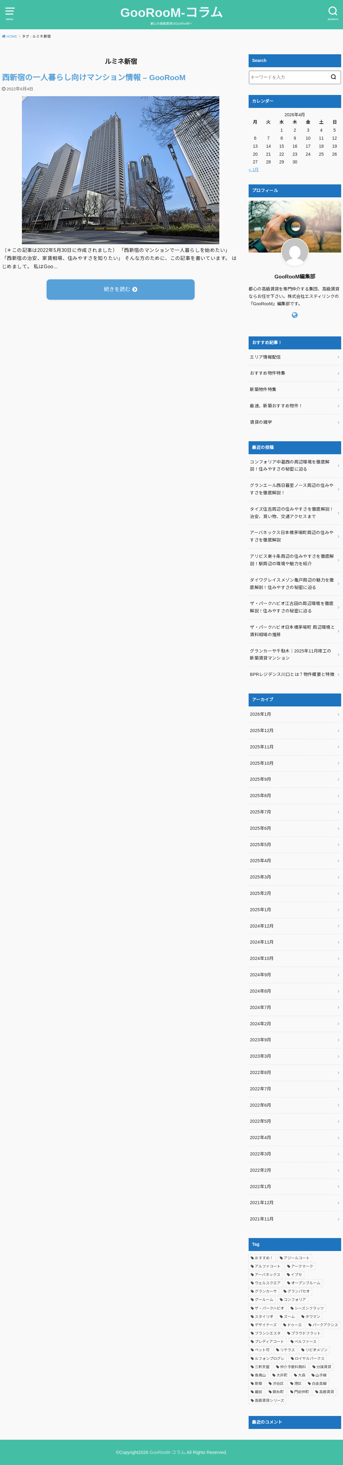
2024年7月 (260, 1007)
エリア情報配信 (265, 357)
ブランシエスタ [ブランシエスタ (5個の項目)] (268, 1333)
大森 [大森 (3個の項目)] (301, 1375)
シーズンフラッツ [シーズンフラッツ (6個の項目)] (309, 1308)
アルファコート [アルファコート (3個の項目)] (268, 1266)
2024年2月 (260, 1023)
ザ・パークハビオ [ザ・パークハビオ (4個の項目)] (269, 1308)
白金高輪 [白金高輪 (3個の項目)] (319, 1383)
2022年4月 (260, 1137)
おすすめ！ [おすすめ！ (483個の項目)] (264, 1258)
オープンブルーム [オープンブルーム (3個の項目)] (305, 1283)
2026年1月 (260, 714)
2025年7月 (260, 811)
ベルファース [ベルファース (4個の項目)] (305, 1341)
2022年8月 (260, 1072)
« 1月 (254, 169)
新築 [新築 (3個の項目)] (258, 1383)
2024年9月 (260, 974)
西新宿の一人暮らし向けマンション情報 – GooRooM (94, 77)
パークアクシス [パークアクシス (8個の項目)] (325, 1325)
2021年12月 (262, 1202)
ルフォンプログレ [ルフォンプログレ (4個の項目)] (269, 1358)
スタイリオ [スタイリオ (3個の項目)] (264, 1317)
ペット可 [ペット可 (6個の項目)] (262, 1350)
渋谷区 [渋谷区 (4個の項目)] (278, 1383)
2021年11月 (262, 1218)
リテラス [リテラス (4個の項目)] (287, 1350)
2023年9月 (260, 1039)
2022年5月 (260, 1121)
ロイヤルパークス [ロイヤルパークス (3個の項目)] (309, 1358)
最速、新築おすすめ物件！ (276, 405)
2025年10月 (262, 763)
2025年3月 (260, 876)
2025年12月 (262, 730)
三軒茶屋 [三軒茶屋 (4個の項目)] (262, 1367)
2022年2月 (260, 1170)
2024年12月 (262, 926)
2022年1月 (260, 1186)
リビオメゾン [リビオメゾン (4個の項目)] (316, 1350)
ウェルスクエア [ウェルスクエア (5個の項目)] (268, 1283)
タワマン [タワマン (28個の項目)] (312, 1317)
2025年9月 (260, 779)
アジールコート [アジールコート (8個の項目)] (297, 1258)
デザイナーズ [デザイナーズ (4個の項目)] (266, 1325)
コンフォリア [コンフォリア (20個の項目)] (295, 1300)
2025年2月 (260, 893)
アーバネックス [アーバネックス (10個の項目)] (267, 1275)
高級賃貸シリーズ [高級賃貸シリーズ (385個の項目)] (269, 1400)
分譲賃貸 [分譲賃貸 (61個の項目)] (323, 1367)
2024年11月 (262, 942)
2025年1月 (260, 909)
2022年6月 (260, 1105)
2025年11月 (262, 746)
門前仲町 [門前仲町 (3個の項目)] (301, 1392)
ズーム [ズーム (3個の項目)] (289, 1317)
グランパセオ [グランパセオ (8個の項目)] (298, 1291)
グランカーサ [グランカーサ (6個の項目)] (266, 1291)
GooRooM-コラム (171, 13)
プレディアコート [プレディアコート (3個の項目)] (269, 1341)
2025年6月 (260, 828)
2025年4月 (260, 860)
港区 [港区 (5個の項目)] (298, 1383)
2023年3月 (260, 1056)
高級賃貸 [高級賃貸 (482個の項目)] (326, 1392)
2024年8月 (260, 991)
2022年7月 (260, 1088)
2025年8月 (260, 795)
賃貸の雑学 (261, 422)
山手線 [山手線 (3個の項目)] (321, 1375)
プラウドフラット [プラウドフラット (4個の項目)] (306, 1333)
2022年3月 (260, 1153)
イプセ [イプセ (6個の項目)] (296, 1275)
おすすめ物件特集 (267, 373)
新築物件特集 (263, 389)
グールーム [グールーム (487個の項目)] (264, 1300)
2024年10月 (262, 958)
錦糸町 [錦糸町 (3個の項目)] (278, 1392)
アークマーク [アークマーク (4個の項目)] (302, 1266)
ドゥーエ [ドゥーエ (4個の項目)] (294, 1325)
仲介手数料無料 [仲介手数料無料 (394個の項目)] (293, 1367)
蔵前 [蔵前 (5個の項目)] (258, 1392)
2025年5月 (260, 844)
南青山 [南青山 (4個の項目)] (260, 1375)
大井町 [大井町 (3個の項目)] (281, 1375)
